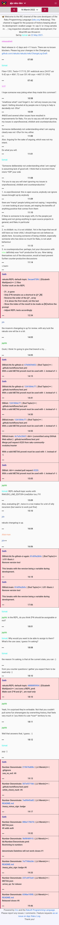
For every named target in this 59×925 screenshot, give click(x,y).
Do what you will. (9, 150)
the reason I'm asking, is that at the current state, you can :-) (29, 659)
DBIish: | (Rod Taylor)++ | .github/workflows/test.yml (29, 406)
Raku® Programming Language (40, 910)
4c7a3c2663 (20, 436)
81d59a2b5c (36, 556)
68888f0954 (33, 685)
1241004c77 (30, 386)
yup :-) (4, 751)
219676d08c (28, 767)
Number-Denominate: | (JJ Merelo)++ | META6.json (26, 825)
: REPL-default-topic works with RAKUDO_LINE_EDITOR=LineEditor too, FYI (21, 493)
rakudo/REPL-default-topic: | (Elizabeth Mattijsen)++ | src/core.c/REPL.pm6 (26, 688)
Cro (16, 910)
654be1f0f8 (27, 894)
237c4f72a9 (28, 878)
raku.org (36, 20)
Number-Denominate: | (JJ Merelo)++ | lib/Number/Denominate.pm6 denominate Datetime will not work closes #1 (25, 844)
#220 (35, 470)
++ (4, 540)
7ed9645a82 (28, 800)
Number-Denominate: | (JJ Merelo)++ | (26, 803)
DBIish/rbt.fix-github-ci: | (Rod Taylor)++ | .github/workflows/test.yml (29, 368)
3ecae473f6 (33, 279)
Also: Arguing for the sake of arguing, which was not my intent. (27, 141)
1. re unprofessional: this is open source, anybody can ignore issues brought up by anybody (29, 193)
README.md (8, 803)
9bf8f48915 (27, 838)
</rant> (5, 266)
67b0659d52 (30, 365)
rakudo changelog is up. (13, 523)
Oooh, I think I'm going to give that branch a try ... (24, 349)
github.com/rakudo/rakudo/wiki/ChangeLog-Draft (24, 53)
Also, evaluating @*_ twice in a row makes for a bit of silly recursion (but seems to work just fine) (28, 505)
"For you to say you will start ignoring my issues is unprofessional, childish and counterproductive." (24, 183)
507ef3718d (28, 784)
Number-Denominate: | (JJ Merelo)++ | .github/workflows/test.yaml (25, 787)
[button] (55, 3)
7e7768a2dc (28, 861)
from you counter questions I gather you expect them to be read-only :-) (28, 670)
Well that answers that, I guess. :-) (17, 733)
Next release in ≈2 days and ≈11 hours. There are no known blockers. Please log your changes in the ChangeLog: (29, 50)
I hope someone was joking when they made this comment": (29, 92)
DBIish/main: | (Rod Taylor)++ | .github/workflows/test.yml (29, 422)
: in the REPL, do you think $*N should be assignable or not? (29, 619)
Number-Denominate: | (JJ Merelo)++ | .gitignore (26, 770)
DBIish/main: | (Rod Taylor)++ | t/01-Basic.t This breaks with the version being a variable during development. (28, 593)
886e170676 (28, 822)
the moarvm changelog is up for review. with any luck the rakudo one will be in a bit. (28, 330)
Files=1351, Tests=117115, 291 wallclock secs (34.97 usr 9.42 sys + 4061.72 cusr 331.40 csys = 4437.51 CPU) (28, 73)
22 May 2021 (37, 35)
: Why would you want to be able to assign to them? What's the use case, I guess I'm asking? (28, 640)
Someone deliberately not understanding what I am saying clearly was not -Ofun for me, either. (28, 131)
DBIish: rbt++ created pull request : (29, 472)
